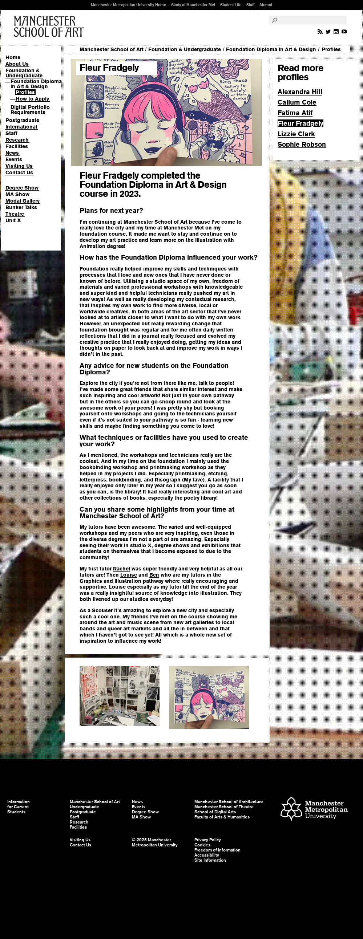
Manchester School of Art (50, 27)
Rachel (121, 569)
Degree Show (22, 188)
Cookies (202, 844)
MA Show (17, 194)
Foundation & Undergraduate (24, 73)
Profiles (25, 92)
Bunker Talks (21, 207)
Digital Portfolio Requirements (30, 109)
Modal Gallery (22, 201)
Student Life (230, 5)
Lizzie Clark (296, 134)
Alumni (265, 5)
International (21, 127)
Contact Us (19, 172)
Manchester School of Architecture (228, 801)
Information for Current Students (18, 806)
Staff (250, 5)
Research (17, 140)
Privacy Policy (207, 839)
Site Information (210, 860)
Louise (128, 575)
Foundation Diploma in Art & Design (36, 83)
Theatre (14, 214)
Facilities (16, 146)
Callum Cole (297, 102)
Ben (154, 575)
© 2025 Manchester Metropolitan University (155, 842)
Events (13, 159)
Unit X (13, 220)
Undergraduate (84, 806)
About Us (17, 64)
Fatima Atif (295, 113)
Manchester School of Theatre (224, 806)
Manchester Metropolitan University (314, 810)
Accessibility (206, 855)
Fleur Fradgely (300, 123)
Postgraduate (22, 120)
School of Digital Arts (215, 811)
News (12, 153)
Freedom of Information (217, 850)
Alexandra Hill (300, 91)
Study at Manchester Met (193, 5)
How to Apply (32, 99)
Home (12, 57)
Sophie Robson (302, 144)
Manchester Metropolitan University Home (128, 5)
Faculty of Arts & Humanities (222, 817)
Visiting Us (19, 166)
